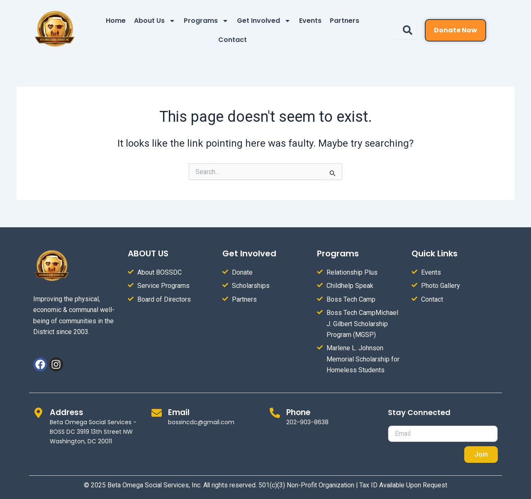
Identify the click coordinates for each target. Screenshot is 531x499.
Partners (344, 20)
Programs (206, 20)
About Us (154, 20)
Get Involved (264, 20)
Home (116, 20)
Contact (232, 39)
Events (310, 20)
